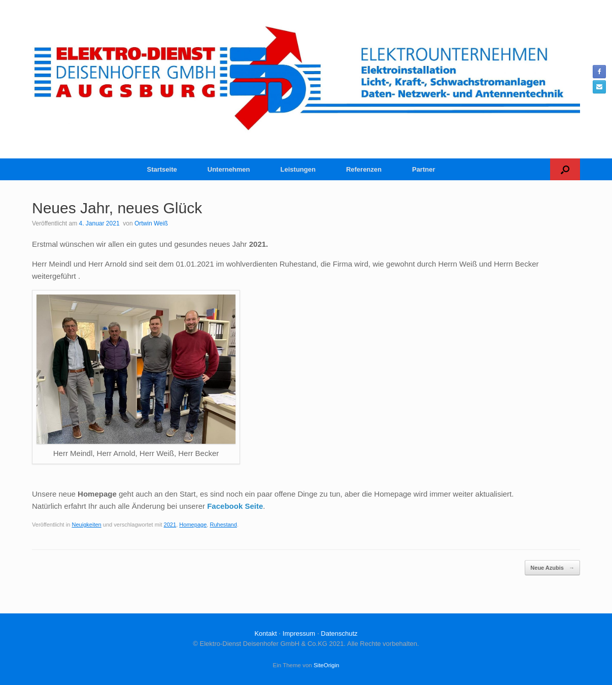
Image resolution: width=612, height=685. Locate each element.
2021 (170, 524)
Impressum (299, 633)
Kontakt (265, 633)
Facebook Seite (235, 506)
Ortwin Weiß (151, 223)
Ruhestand (223, 524)
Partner (423, 169)
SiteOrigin (326, 665)
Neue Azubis (552, 568)
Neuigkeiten (86, 524)
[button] (565, 169)
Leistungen (298, 169)
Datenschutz (339, 633)
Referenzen (364, 169)
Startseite (162, 169)
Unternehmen (229, 169)
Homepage (193, 524)
